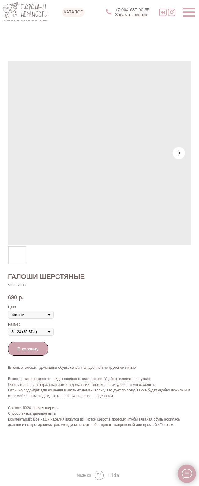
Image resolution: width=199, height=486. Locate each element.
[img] (163, 12)
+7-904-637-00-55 (132, 9)
